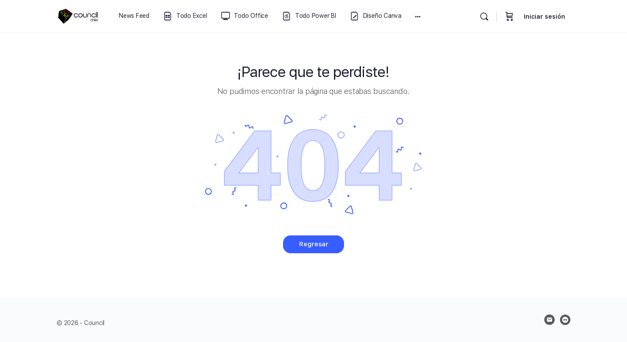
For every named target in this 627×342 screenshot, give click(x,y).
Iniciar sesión (544, 16)
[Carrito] (509, 16)
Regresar (313, 244)
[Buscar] (484, 16)
